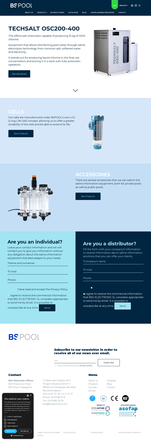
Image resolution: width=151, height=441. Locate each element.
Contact (111, 387)
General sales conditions (129, 432)
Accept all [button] (11, 431)
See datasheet (19, 74)
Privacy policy (69, 432)
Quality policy (97, 432)
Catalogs (111, 380)
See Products (21, 133)
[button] (17, 435)
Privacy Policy (59, 289)
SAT (114, 5)
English (124, 5)
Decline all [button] (24, 431)
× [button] (30, 395)
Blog (109, 384)
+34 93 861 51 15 (57, 397)
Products (93, 384)
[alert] (18, 416)
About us (93, 380)
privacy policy (86, 366)
